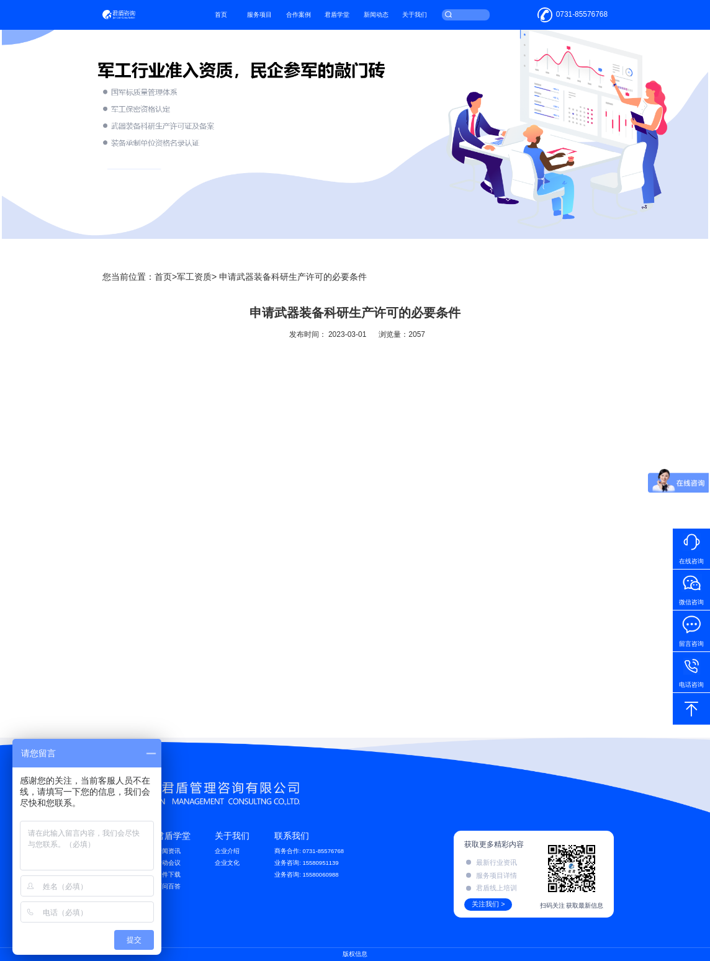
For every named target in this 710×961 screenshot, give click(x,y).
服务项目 (276, 18)
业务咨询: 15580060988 (306, 874)
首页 (237, 18)
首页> (166, 277)
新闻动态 (392, 18)
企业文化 (227, 862)
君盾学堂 (354, 18)
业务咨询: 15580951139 (306, 862)
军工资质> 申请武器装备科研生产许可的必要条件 (272, 277)
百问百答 (168, 886)
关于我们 (432, 18)
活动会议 (168, 862)
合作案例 (315, 18)
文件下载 (168, 874)
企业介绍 (227, 850)
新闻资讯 (168, 850)
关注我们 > (488, 904)
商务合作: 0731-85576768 (309, 850)
